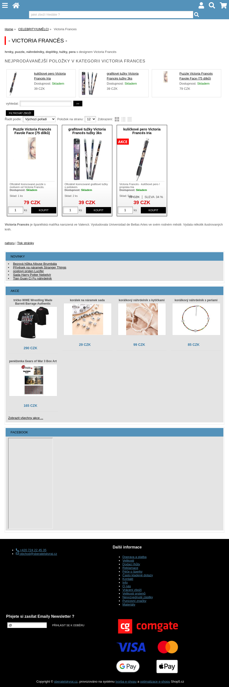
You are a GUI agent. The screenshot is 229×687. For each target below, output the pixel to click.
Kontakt (128, 579)
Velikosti (128, 560)
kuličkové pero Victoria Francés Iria (142, 131)
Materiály (129, 604)
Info (125, 582)
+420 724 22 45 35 (31, 550)
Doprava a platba (135, 557)
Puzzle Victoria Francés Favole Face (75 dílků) (32, 131)
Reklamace (130, 568)
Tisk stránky (25, 243)
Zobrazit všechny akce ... (25, 418)
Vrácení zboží (132, 590)
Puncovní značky (134, 601)
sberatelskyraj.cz (66, 681)
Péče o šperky (133, 571)
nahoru (9, 243)
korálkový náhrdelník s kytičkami (142, 300)
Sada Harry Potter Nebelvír (32, 275)
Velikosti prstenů (134, 593)
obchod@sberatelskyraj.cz (36, 554)
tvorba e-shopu (126, 681)
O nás (127, 586)
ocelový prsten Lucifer (28, 271)
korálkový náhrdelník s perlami (196, 300)
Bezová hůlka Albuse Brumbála (35, 264)
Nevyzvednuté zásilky (138, 597)
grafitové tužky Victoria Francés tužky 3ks (87, 131)
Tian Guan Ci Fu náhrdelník (32, 278)
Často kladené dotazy (138, 575)
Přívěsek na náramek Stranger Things (39, 267)
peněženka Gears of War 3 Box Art (33, 361)
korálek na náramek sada (87, 300)
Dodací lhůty (131, 564)
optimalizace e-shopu (155, 681)
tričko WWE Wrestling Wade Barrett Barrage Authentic (32, 302)
